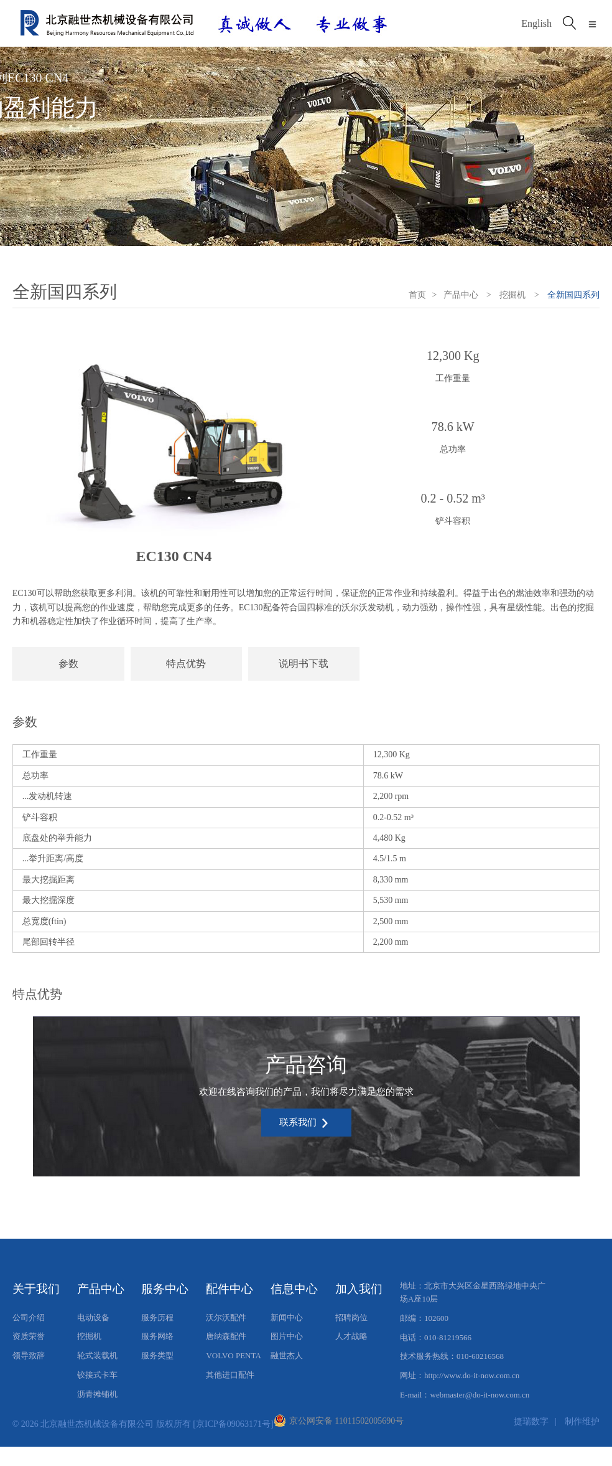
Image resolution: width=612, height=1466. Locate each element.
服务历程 (157, 1317)
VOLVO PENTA (233, 1355)
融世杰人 (287, 1355)
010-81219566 (447, 1337)
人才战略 (351, 1336)
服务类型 (157, 1355)
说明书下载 (303, 663)
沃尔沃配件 (226, 1317)
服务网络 (157, 1336)
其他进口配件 (230, 1374)
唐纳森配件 (226, 1336)
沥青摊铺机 (97, 1394)
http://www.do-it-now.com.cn (471, 1375)
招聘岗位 (351, 1317)
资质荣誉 (28, 1336)
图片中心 (287, 1336)
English (536, 23)
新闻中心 (287, 1317)
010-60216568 (480, 1356)
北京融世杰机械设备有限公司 (97, 1424)
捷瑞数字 (531, 1421)
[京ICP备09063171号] (233, 1424)
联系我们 (304, 1123)
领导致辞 (28, 1355)
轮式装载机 (97, 1355)
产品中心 (460, 295)
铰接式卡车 (97, 1374)
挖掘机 (512, 295)
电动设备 (93, 1317)
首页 (417, 295)
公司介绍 (28, 1317)
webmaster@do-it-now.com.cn (480, 1394)
